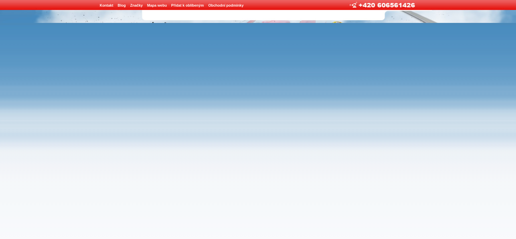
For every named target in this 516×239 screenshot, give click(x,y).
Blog (122, 5)
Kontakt (106, 5)
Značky (136, 5)
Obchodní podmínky (225, 5)
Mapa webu (157, 5)
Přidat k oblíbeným (187, 5)
